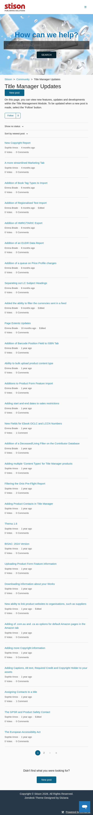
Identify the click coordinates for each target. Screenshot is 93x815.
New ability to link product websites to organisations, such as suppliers (45, 603)
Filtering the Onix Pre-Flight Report (25, 483)
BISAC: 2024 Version (17, 543)
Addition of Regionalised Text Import (26, 202)
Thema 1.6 (11, 523)
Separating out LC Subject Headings (26, 283)
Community (23, 79)
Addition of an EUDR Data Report (24, 242)
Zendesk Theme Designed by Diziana (46, 797)
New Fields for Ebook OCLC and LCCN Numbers (33, 423)
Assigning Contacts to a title (21, 691)
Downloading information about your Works (30, 583)
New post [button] (14, 92)
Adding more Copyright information (25, 647)
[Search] (46, 45)
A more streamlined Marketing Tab (24, 162)
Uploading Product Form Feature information (31, 563)
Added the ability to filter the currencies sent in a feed (35, 303)
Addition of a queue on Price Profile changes (30, 263)
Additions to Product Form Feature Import (29, 383)
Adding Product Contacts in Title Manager (29, 503)
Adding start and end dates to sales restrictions (32, 403)
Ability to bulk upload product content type (29, 363)
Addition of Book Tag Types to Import (26, 182)
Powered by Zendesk (78, 811)
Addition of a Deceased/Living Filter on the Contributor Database (42, 443)
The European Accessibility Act (23, 731)
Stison (8, 79)
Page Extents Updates (18, 323)
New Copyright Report (18, 142)
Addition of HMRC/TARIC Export (23, 222)
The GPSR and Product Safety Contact (27, 711)
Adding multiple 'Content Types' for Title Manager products (38, 463)
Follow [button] (11, 115)
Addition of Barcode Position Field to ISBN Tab (32, 343)
